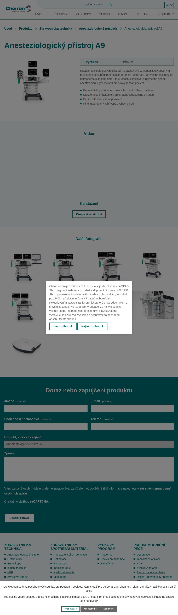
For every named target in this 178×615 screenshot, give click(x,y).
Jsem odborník (63, 327)
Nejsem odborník (94, 327)
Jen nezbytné (91, 608)
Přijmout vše (70, 608)
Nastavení (110, 608)
